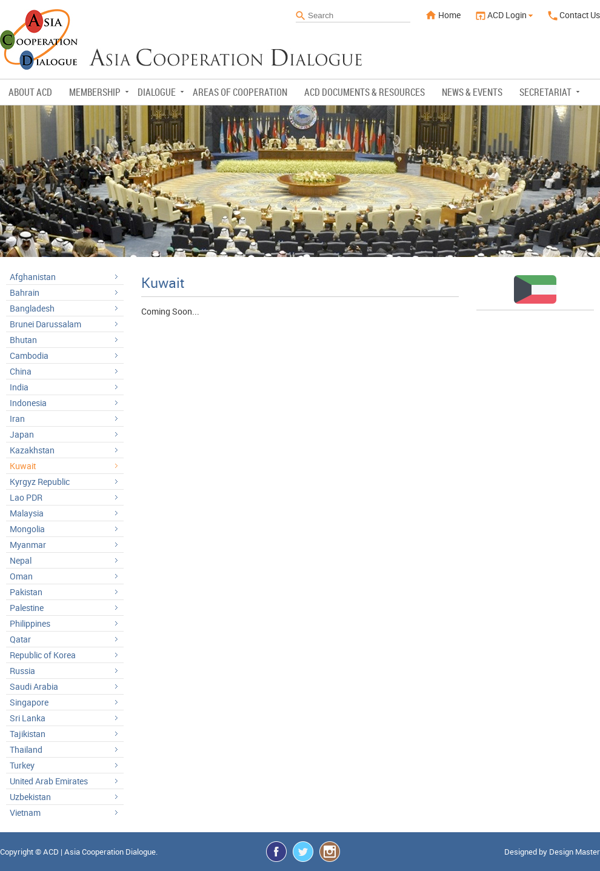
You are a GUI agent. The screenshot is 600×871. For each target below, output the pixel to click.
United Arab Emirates (49, 781)
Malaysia (27, 513)
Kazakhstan (32, 450)
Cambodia (29, 355)
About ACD (30, 92)
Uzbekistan (30, 797)
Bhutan (23, 339)
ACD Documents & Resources (364, 92)
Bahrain (24, 292)
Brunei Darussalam (45, 324)
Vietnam (25, 812)
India (19, 387)
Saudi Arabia (34, 686)
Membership (98, 92)
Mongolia (27, 529)
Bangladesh (32, 308)
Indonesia (28, 403)
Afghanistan (33, 276)
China (21, 371)
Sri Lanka (27, 718)
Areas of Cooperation (240, 92)
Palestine (27, 607)
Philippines (30, 623)
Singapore (29, 702)
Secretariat (549, 92)
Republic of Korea (43, 655)
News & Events (472, 92)
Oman (21, 576)
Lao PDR (26, 497)
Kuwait (23, 466)
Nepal (21, 560)
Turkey (22, 765)
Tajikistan (27, 733)
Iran (17, 418)
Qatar (20, 639)
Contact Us (574, 15)
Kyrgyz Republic (40, 481)
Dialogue (161, 92)
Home (443, 15)
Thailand (26, 749)
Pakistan (26, 592)
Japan (22, 434)
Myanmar (28, 544)
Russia (22, 670)
